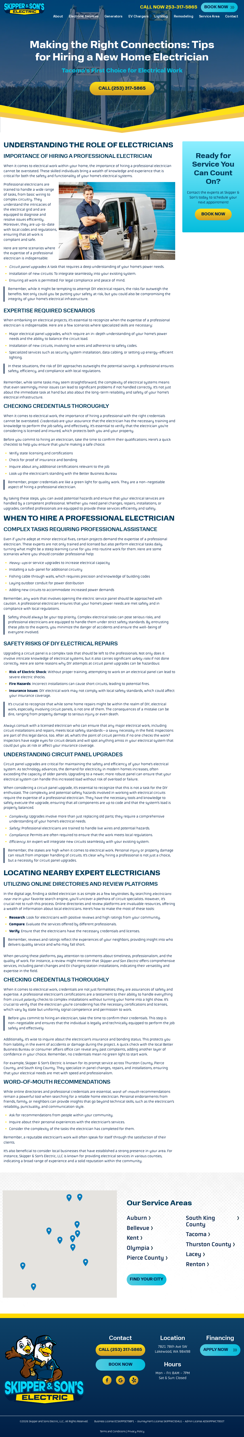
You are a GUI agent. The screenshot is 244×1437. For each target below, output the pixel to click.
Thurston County (208, 1244)
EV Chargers (138, 16)
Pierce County (145, 1258)
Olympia (138, 1248)
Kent (133, 1238)
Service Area (209, 16)
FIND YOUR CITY (146, 1279)
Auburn (137, 1218)
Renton (195, 1264)
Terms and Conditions (113, 1431)
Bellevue (138, 1228)
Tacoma (196, 1234)
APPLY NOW (215, 1350)
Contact (231, 16)
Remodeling (183, 16)
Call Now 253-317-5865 (168, 7)
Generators (114, 16)
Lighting (161, 16)
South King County (200, 1221)
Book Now (216, 7)
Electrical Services (84, 16)
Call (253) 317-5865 (122, 88)
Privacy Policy (136, 1431)
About (58, 16)
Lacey (193, 1254)
